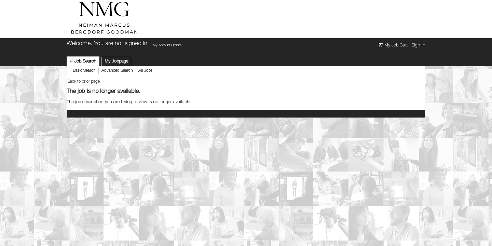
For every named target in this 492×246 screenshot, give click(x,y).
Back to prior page (83, 82)
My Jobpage (116, 61)
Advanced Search (117, 71)
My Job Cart (396, 45)
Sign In (418, 45)
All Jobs (145, 71)
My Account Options (167, 45)
